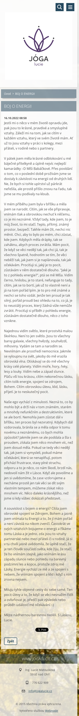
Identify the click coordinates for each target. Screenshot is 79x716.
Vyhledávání (60, 7)
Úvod (7, 94)
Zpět (10, 641)
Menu (70, 7)
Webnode (51, 711)
